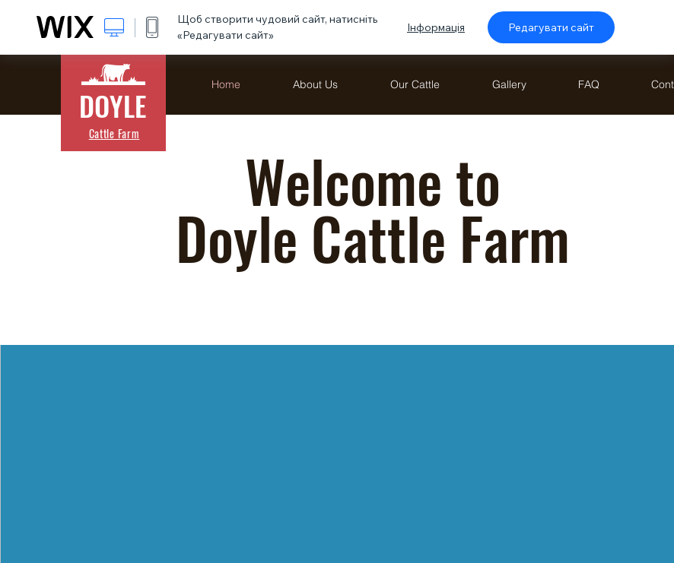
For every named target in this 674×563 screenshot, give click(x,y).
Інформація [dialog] (436, 27)
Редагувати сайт (551, 27)
